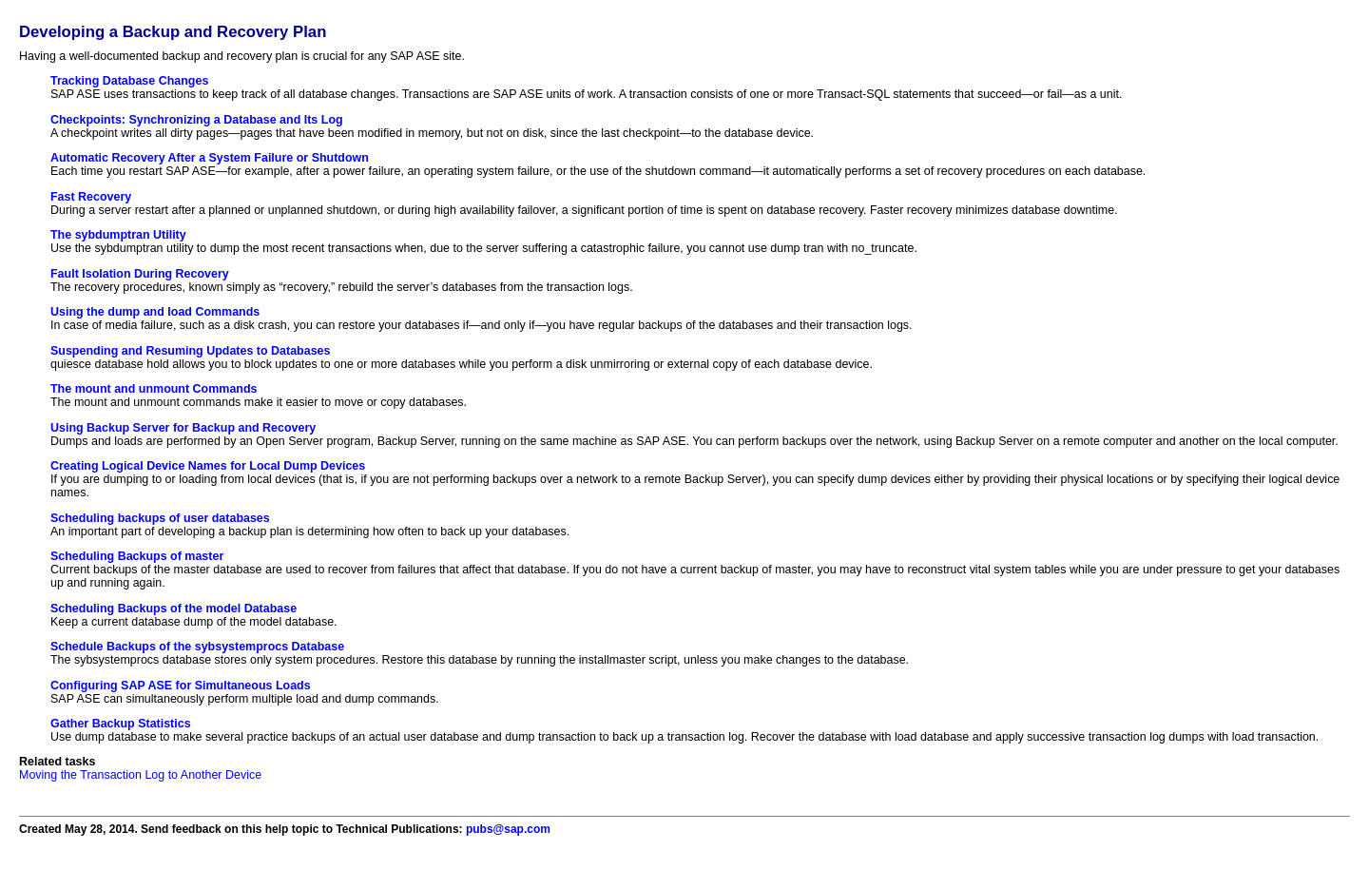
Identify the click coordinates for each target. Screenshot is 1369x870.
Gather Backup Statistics (120, 723)
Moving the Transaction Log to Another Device (140, 775)
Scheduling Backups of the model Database (173, 608)
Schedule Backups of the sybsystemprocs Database (197, 646)
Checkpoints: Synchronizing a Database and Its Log (196, 119)
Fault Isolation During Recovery (139, 273)
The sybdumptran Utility (118, 235)
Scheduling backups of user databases (160, 518)
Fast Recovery (90, 196)
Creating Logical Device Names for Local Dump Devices (207, 466)
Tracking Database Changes (129, 80)
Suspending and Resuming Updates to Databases (190, 351)
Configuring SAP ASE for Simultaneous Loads (180, 685)
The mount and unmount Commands (154, 389)
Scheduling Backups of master (136, 556)
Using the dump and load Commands (155, 312)
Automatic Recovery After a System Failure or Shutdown (209, 157)
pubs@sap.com (508, 829)
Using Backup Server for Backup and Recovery (183, 428)
